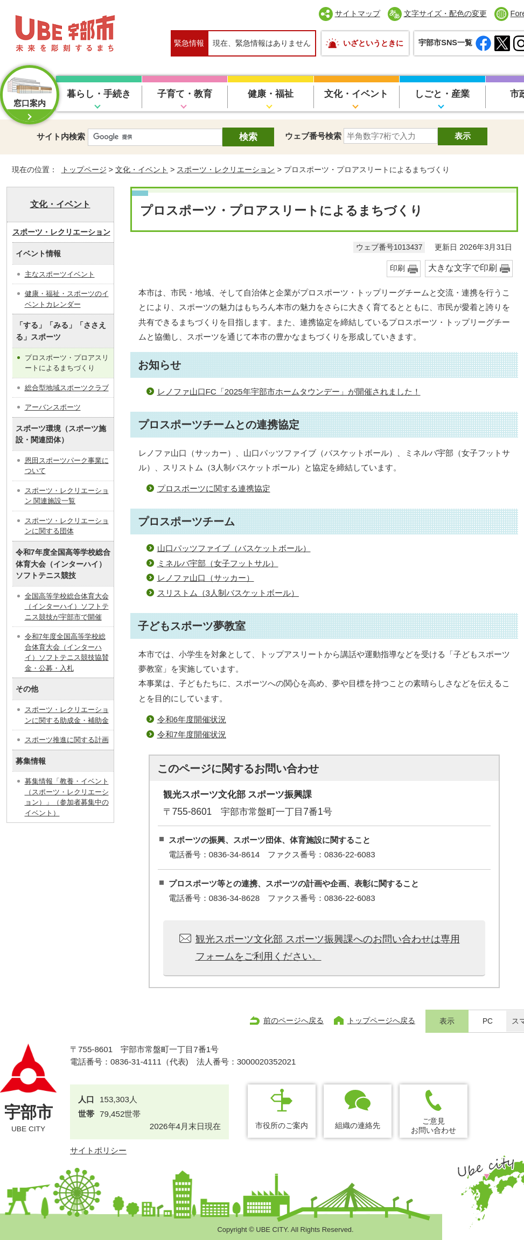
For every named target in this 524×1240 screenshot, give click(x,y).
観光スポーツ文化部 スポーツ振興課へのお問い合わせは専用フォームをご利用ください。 (327, 947)
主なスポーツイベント (60, 274)
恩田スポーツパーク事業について (67, 465)
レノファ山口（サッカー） (205, 577)
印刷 (397, 268)
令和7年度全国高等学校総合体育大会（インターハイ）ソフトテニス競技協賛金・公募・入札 (67, 652)
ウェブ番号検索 (313, 135)
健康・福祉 (271, 94)
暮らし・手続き (99, 94)
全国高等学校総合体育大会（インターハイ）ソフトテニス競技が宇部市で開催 (67, 606)
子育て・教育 (184, 94)
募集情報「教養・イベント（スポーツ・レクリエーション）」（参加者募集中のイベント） (67, 797)
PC (488, 1021)
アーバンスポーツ (53, 407)
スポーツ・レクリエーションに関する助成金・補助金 (67, 715)
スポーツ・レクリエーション (226, 169)
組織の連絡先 (357, 1125)
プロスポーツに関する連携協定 (213, 488)
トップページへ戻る (381, 1020)
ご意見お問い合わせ (433, 1126)
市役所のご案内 (281, 1125)
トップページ (84, 169)
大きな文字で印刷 (462, 267)
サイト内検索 (61, 136)
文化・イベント (356, 94)
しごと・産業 (442, 94)
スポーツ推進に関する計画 (67, 740)
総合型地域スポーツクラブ (67, 388)
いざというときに (373, 43)
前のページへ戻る (293, 1020)
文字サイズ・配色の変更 (445, 13)
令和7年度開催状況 (191, 734)
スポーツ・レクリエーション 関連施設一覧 (67, 496)
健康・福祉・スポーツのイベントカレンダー (67, 299)
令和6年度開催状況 (191, 719)
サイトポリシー (98, 1150)
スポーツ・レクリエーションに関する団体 (67, 526)
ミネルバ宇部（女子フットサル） (217, 563)
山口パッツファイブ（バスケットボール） (234, 548)
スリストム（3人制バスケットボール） (228, 592)
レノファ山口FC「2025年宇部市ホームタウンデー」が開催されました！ (289, 391)
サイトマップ (357, 13)
